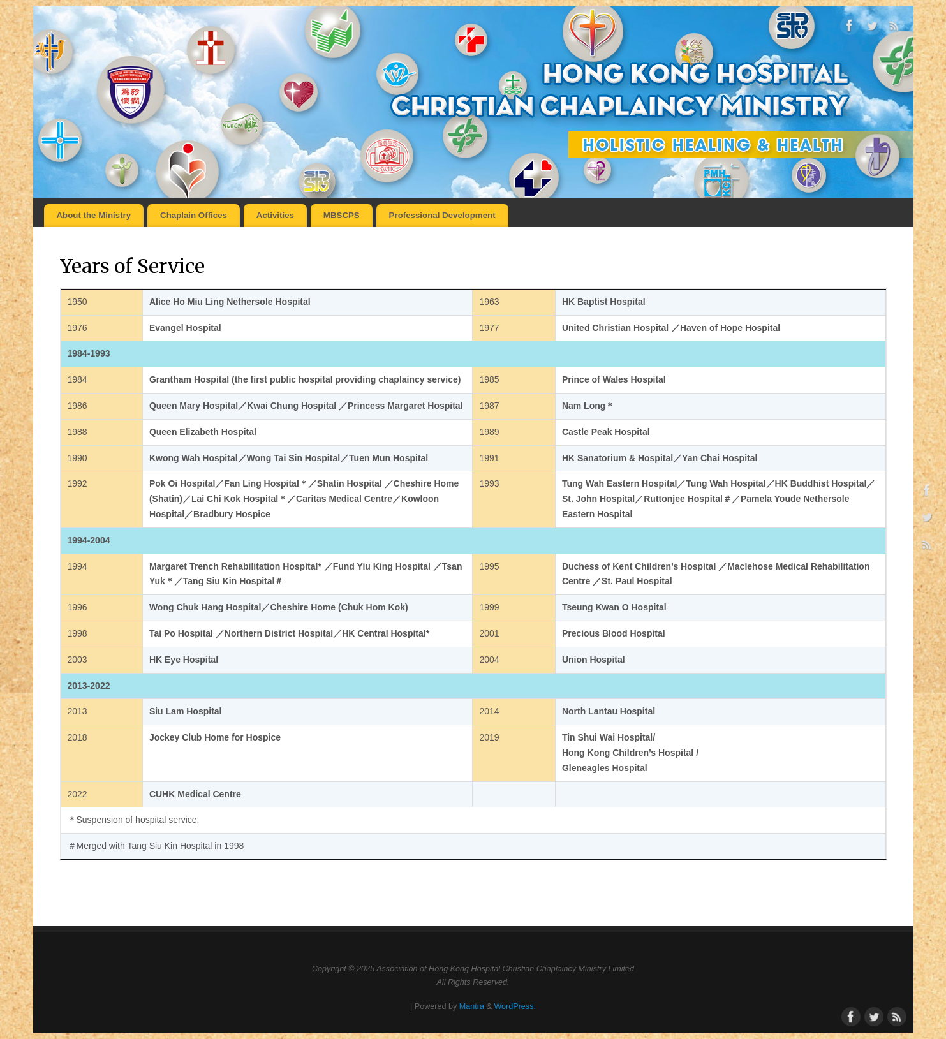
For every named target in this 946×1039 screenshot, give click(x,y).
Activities (275, 215)
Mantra (471, 1006)
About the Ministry (93, 215)
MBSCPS (341, 215)
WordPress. (515, 1006)
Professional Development (442, 215)
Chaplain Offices (193, 215)
